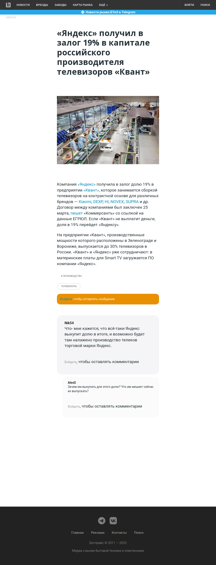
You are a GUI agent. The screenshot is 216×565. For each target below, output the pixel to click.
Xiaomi (84, 201)
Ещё (103, 5)
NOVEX (117, 201)
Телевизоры (69, 286)
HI (107, 201)
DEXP (98, 201)
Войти (189, 5)
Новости (23, 5)
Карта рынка (83, 5)
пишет (76, 213)
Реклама (98, 533)
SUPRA (132, 201)
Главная (77, 533)
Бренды (42, 5)
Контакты (119, 533)
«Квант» (91, 190)
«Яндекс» (87, 184)
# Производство (71, 276)
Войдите (66, 299)
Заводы (60, 5)
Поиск (205, 5)
